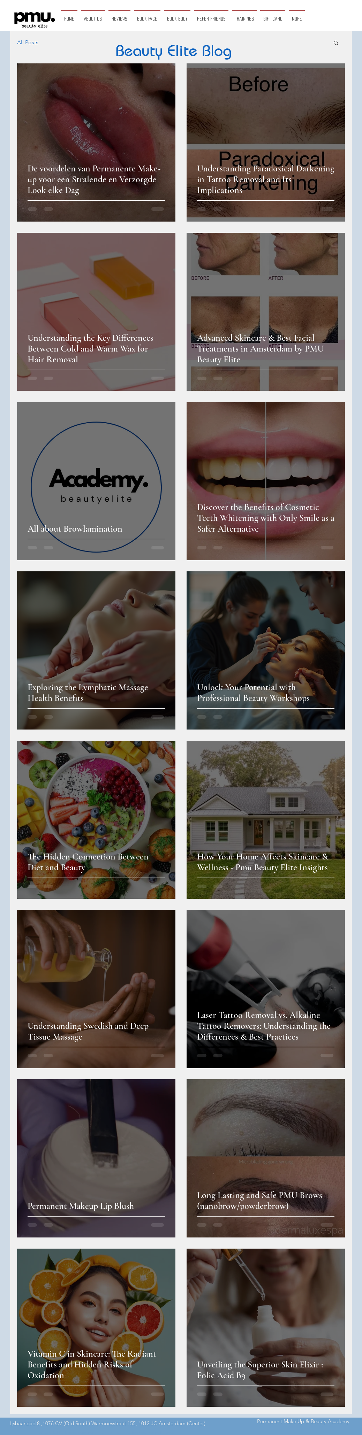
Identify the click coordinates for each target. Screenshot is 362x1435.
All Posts (27, 42)
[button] (336, 43)
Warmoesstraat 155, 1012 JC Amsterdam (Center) (148, 1423)
